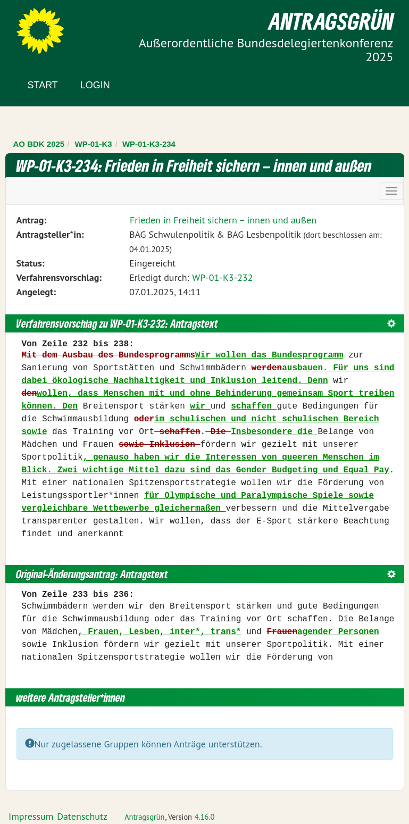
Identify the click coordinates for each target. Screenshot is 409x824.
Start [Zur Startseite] (43, 85)
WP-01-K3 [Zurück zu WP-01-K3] (93, 143)
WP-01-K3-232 (222, 277)
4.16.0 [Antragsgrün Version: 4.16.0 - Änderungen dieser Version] (205, 817)
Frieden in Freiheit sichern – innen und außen (223, 220)
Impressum (31, 816)
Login (95, 85)
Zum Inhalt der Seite (47, 26)
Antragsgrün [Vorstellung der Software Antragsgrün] (144, 817)
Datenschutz (82, 816)
